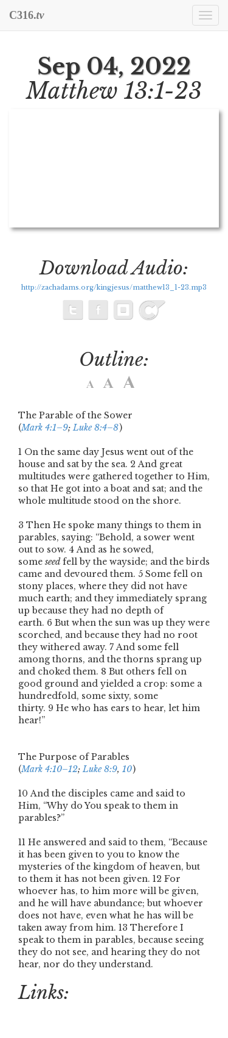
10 (127, 769)
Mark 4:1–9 (44, 427)
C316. (26, 15)
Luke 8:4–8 (96, 427)
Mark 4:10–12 (49, 769)
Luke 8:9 (100, 769)
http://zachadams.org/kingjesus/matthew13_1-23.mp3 (114, 288)
